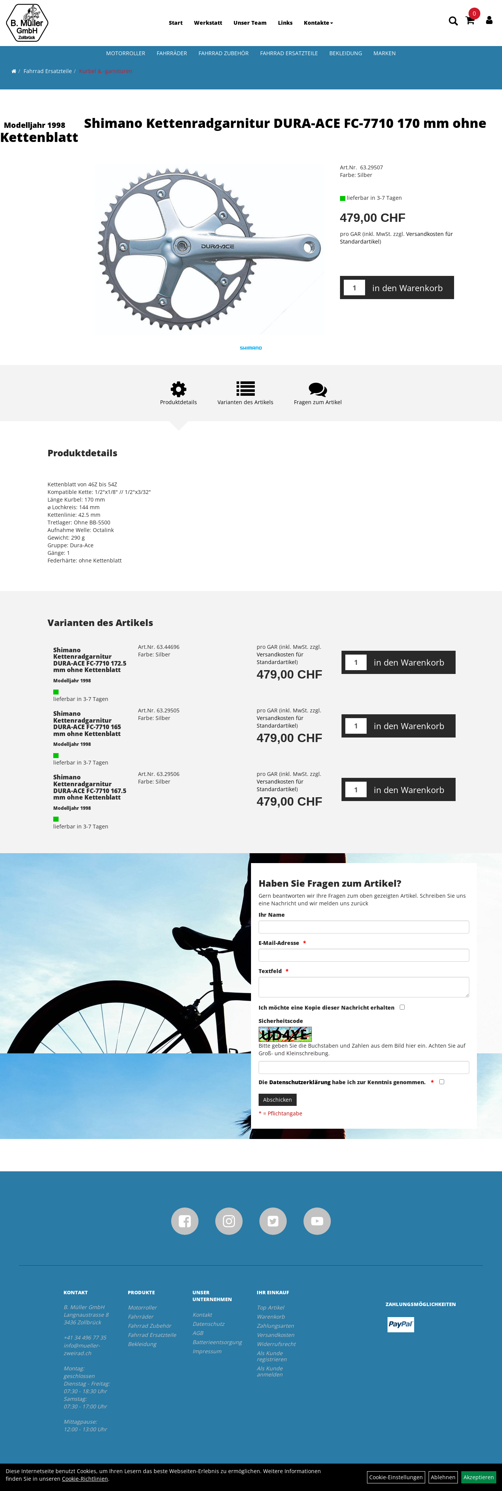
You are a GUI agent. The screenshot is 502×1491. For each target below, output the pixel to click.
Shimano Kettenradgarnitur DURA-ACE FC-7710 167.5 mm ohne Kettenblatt (89, 787)
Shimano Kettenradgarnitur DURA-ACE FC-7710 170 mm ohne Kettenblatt (243, 130)
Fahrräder (172, 53)
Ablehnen (443, 1477)
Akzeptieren (479, 1477)
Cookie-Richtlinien (85, 1478)
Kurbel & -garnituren (105, 71)
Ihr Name (272, 914)
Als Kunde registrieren (272, 1356)
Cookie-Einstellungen (396, 1477)
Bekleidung (345, 53)
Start (176, 22)
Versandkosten (275, 1334)
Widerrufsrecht (276, 1344)
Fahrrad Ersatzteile (289, 53)
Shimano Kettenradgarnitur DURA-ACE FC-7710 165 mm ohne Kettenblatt (87, 723)
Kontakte (318, 22)
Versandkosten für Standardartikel (280, 658)
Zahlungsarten (275, 1325)
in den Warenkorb (407, 287)
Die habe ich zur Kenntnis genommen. (343, 1082)
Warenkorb (271, 1316)
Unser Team (250, 22)
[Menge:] (354, 287)
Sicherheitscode (281, 1020)
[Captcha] (364, 1067)
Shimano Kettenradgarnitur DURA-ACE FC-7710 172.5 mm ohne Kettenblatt (89, 660)
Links (285, 22)
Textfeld (270, 971)
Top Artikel (270, 1307)
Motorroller (125, 53)
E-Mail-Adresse (279, 942)
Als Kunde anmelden (270, 1371)
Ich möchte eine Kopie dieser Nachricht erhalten (326, 1007)
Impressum (206, 1351)
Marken (384, 53)
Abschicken (277, 1099)
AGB (197, 1332)
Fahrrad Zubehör (224, 53)
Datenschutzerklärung (299, 1082)
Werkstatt (208, 22)
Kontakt (202, 1314)
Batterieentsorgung (216, 1342)
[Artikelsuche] (453, 21)
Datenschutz (208, 1323)
